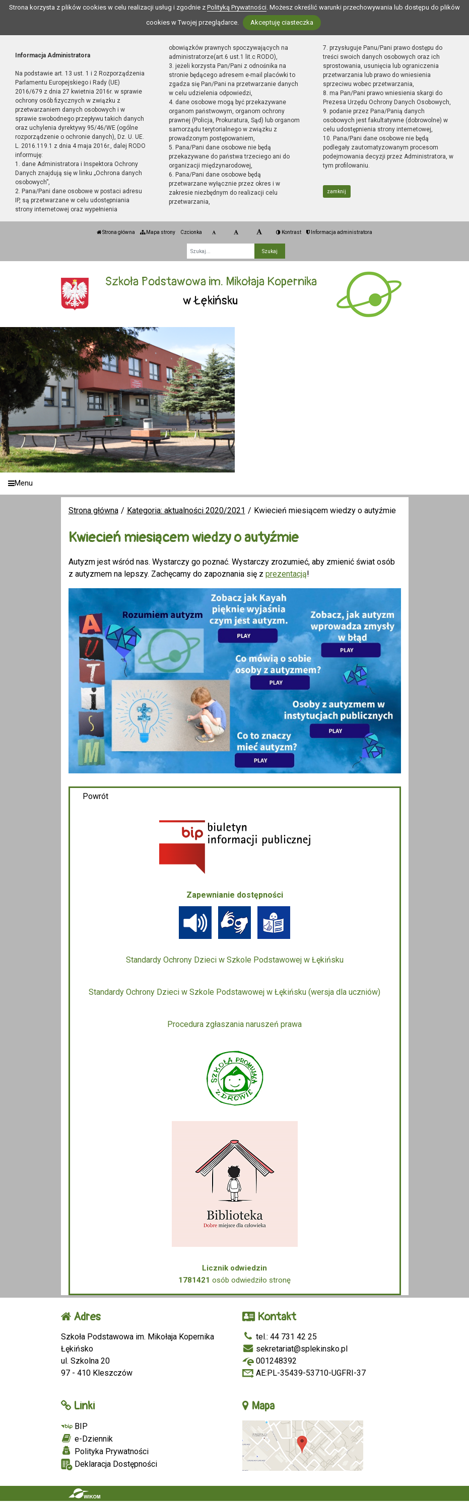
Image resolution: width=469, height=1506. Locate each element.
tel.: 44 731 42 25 (279, 1336)
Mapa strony (157, 232)
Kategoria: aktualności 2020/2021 (186, 510)
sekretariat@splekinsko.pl (295, 1349)
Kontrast (288, 232)
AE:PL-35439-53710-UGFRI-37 (304, 1373)
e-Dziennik (87, 1439)
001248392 (269, 1361)
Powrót (95, 796)
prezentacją (286, 574)
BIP (74, 1426)
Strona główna (116, 232)
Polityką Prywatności (236, 7)
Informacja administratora (339, 232)
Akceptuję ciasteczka (281, 22)
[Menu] (234, 483)
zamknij (336, 191)
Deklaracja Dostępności (109, 1464)
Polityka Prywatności (105, 1451)
